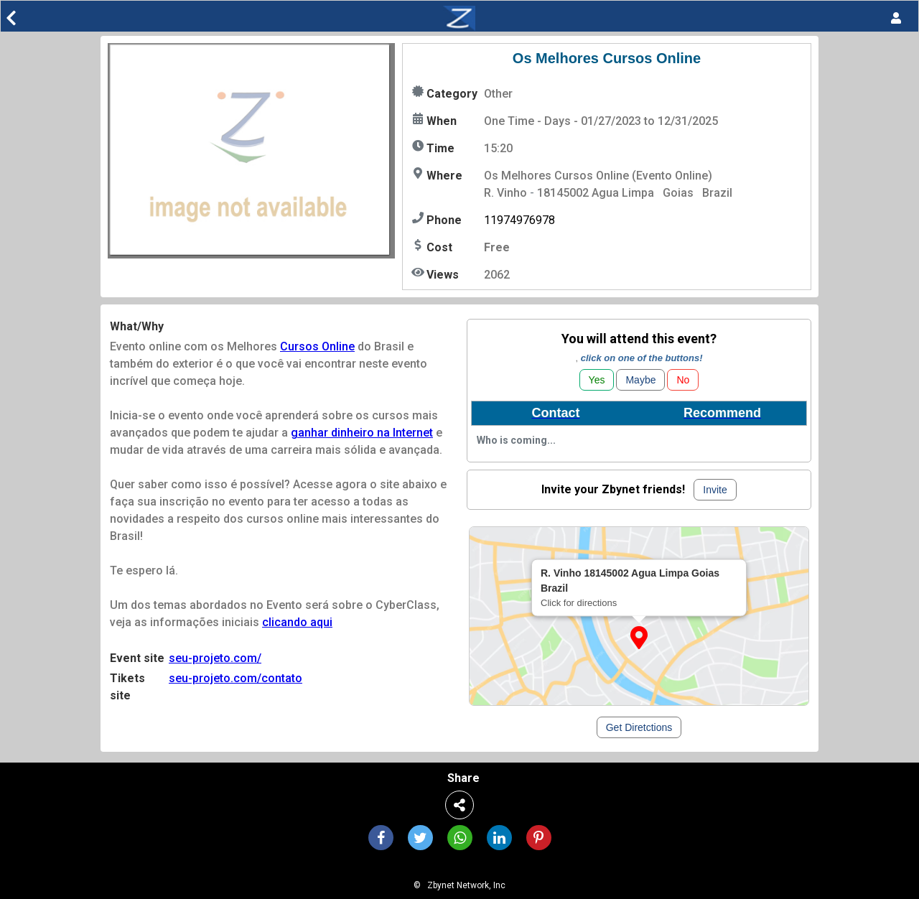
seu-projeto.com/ (215, 658)
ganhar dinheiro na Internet (362, 432)
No (682, 380)
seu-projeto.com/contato (235, 678)
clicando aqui (297, 622)
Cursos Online (317, 346)
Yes (597, 380)
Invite (715, 489)
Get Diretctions (639, 727)
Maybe (640, 380)
